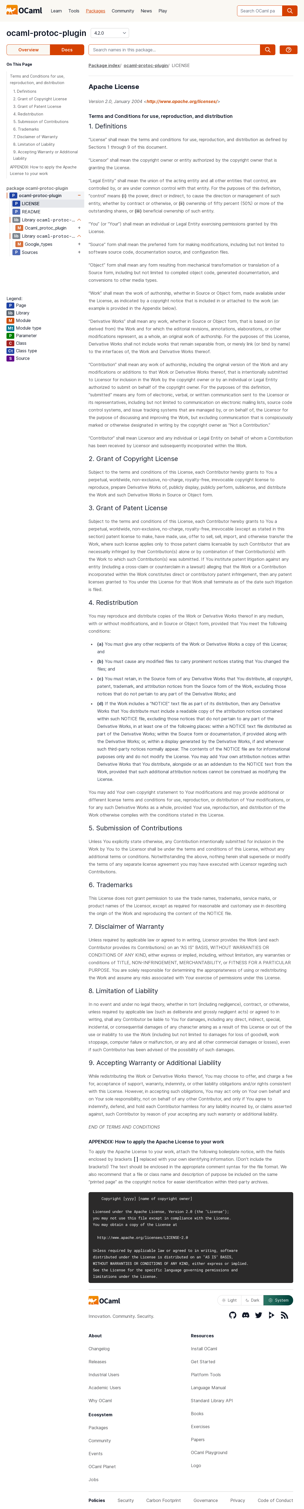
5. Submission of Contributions (41, 121)
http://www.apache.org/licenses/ (182, 101)
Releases (97, 1361)
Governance (206, 1500)
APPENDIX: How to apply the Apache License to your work (43, 170)
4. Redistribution (28, 114)
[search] (290, 10)
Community (123, 11)
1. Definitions (24, 91)
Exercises (200, 1426)
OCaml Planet (102, 1466)
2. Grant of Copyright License (40, 99)
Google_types (38, 244)
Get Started (203, 1361)
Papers (198, 1439)
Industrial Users (104, 1374)
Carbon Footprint (163, 1500)
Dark (252, 1300)
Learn (56, 11)
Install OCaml (204, 1348)
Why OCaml (100, 1400)
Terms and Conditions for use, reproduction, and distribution (37, 79)
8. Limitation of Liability (34, 144)
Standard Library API (212, 1400)
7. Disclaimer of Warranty (35, 136)
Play (162, 11)
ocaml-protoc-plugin (46, 33)
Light (229, 1300)
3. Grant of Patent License (37, 106)
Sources (30, 252)
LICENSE (31, 203)
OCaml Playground (209, 1452)
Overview (28, 49)
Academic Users (105, 1387)
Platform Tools (206, 1374)
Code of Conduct (275, 1500)
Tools (73, 11)
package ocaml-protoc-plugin (37, 188)
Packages (95, 11)
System (278, 1300)
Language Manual (208, 1387)
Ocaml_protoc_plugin (45, 228)
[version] (110, 33)
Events (96, 1453)
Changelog (99, 1348)
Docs (67, 49)
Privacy (237, 1500)
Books (197, 1413)
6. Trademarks (26, 129)
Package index (104, 65)
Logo (196, 1465)
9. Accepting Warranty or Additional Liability (45, 155)
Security (126, 1500)
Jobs (94, 1479)
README (31, 211)
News (146, 11)
